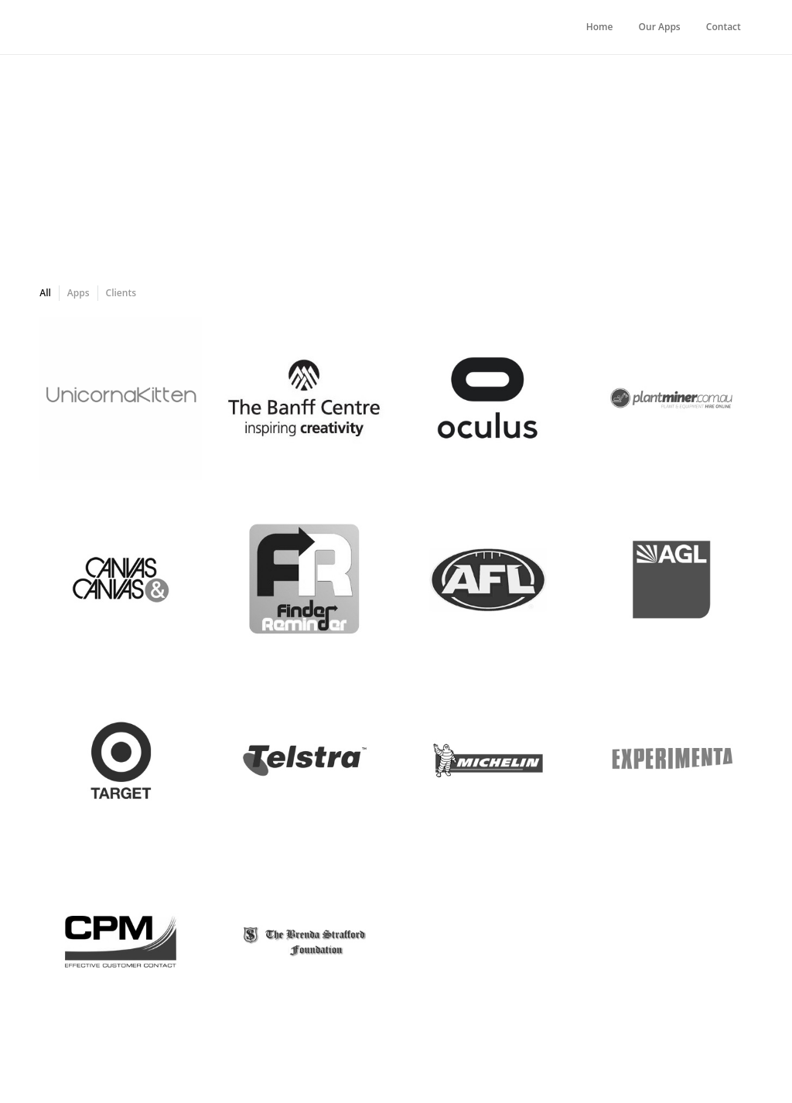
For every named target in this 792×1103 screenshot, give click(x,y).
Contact (723, 26)
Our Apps (660, 26)
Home (599, 26)
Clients (121, 292)
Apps (78, 292)
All (45, 292)
